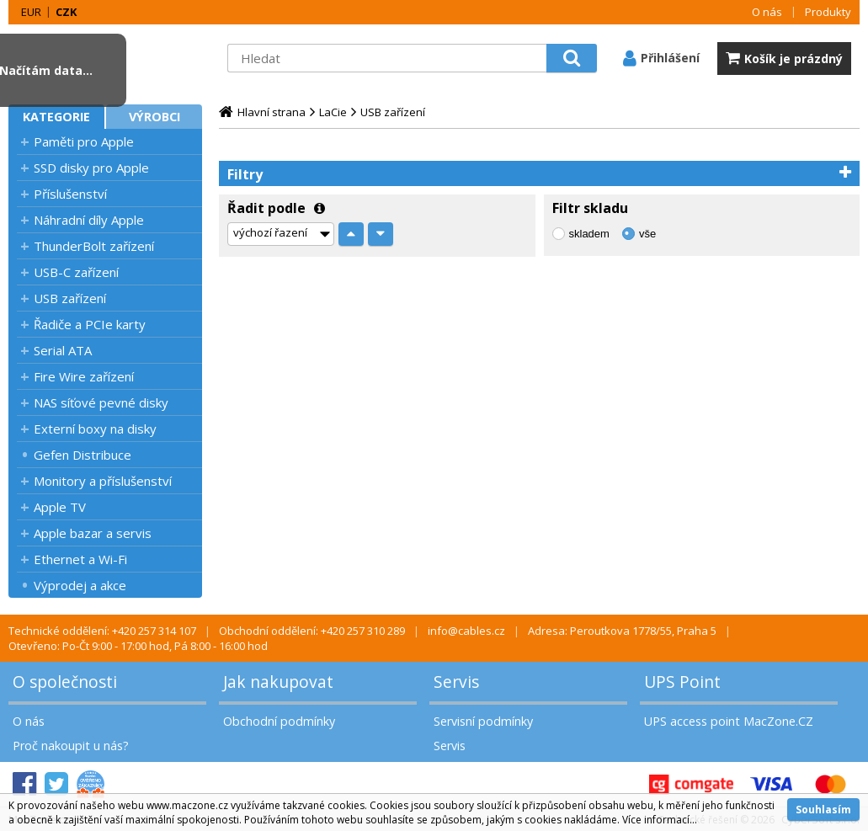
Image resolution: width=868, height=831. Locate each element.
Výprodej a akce (80, 585)
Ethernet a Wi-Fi (80, 559)
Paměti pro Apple (84, 141)
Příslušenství (70, 193)
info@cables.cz (466, 630)
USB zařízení (70, 298)
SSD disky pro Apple (91, 167)
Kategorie (56, 117)
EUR (31, 11)
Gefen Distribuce (82, 454)
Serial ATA (63, 350)
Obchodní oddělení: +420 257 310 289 (312, 630)
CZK (66, 11)
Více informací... (659, 819)
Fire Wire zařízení (84, 376)
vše (647, 233)
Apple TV (60, 506)
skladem (589, 233)
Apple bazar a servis (93, 533)
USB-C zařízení (76, 272)
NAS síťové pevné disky (101, 402)
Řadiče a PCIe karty (90, 324)
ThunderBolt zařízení (94, 245)
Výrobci (154, 117)
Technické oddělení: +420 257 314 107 (102, 630)
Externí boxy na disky (95, 428)
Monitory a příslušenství (103, 480)
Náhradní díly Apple (89, 219)
